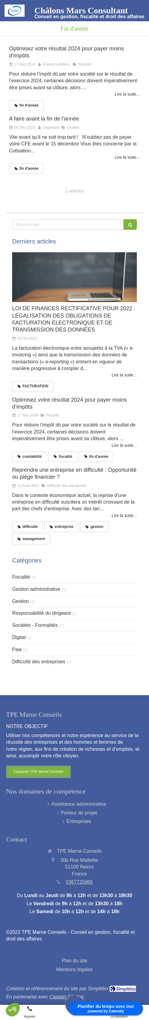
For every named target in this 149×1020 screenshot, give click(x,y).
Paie (17, 649)
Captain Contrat (66, 996)
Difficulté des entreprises (38, 661)
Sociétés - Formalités (35, 625)
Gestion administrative (36, 589)
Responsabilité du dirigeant (41, 613)
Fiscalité (21, 577)
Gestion (20, 601)
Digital (18, 637)
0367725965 (79, 882)
